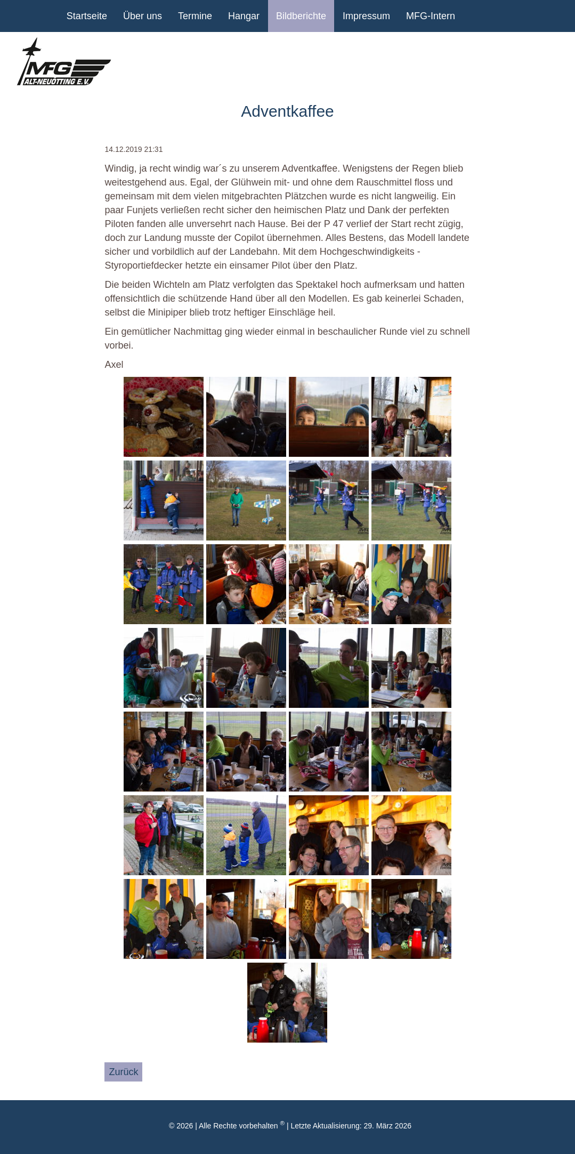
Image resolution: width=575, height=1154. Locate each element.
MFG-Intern (430, 16)
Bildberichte (301, 16)
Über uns (142, 16)
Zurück (123, 1072)
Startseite (87, 16)
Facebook (503, 16)
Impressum (366, 16)
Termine (195, 16)
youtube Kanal (476, 16)
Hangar (244, 16)
